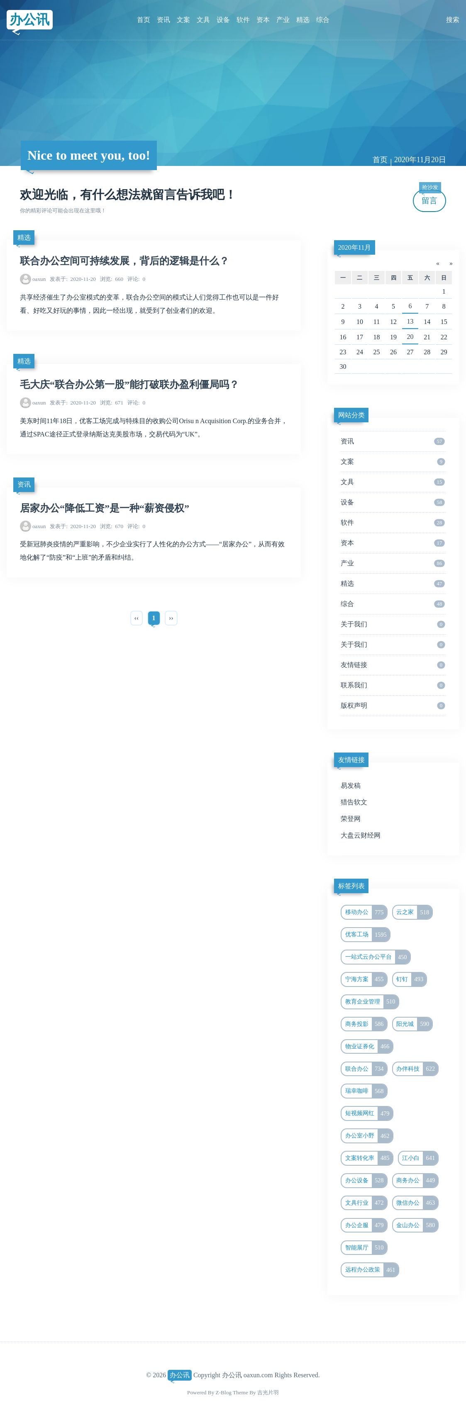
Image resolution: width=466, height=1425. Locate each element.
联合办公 (366, 1069)
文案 (183, 19)
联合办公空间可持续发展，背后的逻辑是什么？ (124, 261)
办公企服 (366, 1225)
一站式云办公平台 (377, 957)
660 (111, 279)
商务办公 (417, 1180)
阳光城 (414, 1024)
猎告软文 (354, 802)
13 (410, 321)
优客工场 (367, 934)
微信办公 (417, 1203)
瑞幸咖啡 (366, 1091)
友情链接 (393, 665)
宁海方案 (366, 979)
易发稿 (351, 785)
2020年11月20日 (420, 160)
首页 (143, 19)
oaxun (39, 279)
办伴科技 (417, 1069)
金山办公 (417, 1225)
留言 (430, 197)
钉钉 (411, 979)
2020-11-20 (73, 279)
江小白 (420, 1158)
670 (111, 526)
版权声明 (393, 705)
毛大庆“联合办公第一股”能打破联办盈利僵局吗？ (129, 384)
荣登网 (351, 818)
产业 (283, 19)
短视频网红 (369, 1113)
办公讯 (29, 19)
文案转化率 (369, 1158)
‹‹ (136, 617)
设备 (223, 19)
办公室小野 (369, 1135)
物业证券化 (369, 1046)
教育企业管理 (371, 1001)
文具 (203, 19)
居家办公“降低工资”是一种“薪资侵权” (104, 508)
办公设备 (366, 1180)
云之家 (414, 912)
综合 (322, 19)
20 (410, 336)
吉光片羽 (268, 1392)
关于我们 (393, 624)
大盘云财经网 (361, 835)
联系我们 (393, 685)
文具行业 (366, 1203)
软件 (243, 19)
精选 (303, 19)
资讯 (163, 19)
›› (171, 617)
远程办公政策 (371, 1269)
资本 (263, 19)
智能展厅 (366, 1247)
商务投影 (366, 1024)
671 (111, 402)
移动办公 (366, 912)
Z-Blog (224, 1392)
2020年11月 (354, 247)
